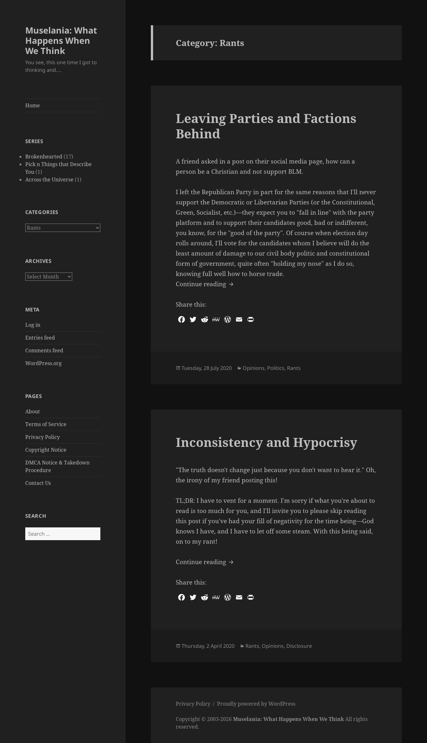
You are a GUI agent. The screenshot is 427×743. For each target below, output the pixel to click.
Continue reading (205, 283)
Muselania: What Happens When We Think (61, 40)
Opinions (254, 368)
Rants (294, 368)
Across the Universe (49, 179)
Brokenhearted (43, 156)
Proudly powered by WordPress (256, 703)
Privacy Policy (42, 436)
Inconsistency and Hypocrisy (266, 441)
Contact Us (38, 482)
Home (32, 105)
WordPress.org (43, 363)
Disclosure (299, 645)
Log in (32, 324)
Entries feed (40, 337)
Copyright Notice (45, 449)
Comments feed (44, 350)
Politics (275, 368)
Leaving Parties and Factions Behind (266, 126)
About (32, 411)
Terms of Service (45, 424)
